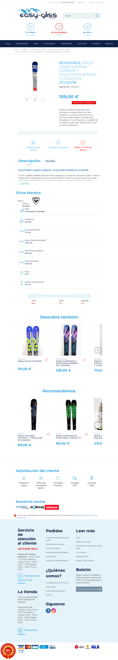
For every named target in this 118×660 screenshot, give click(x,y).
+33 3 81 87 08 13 (27, 549)
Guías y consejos (83, 542)
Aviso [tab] (50, 161)
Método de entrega (54, 544)
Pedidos (54, 531)
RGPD (49, 595)
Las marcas (81, 552)
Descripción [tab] (29, 161)
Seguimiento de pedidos (57, 552)
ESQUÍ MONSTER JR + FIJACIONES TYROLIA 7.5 (68, 436)
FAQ (78, 538)
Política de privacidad (55, 591)
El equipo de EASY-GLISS (57, 583)
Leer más (25, 184)
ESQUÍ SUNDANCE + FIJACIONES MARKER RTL (67, 362)
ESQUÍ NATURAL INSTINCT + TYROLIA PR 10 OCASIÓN (30, 437)
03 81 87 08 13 (67, 2)
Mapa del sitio (82, 556)
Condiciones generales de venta (57, 539)
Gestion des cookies (85, 560)
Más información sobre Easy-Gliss (89, 547)
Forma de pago (53, 548)
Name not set (30, 360)
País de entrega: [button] (97, 2)
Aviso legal (50, 587)
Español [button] (82, 2)
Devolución (51, 556)
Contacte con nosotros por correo (29, 579)
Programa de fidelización (57, 560)
